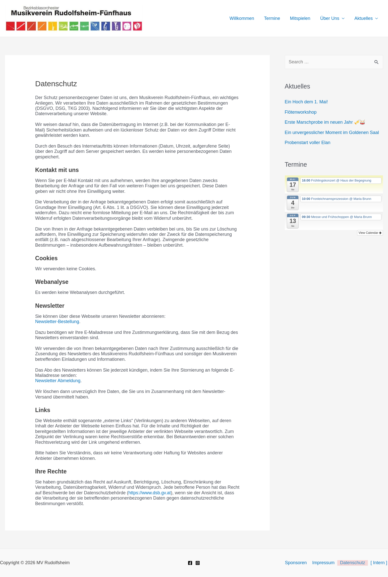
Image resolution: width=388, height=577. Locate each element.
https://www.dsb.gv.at (149, 492)
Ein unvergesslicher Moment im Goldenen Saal (332, 132)
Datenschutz (354, 562)
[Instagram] (197, 563)
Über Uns (331, 18)
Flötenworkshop (301, 112)
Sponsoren (299, 562)
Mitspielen (302, 18)
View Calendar (370, 233)
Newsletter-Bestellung (57, 321)
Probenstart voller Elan (307, 142)
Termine (275, 18)
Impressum (326, 562)
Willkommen (245, 18)
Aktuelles (364, 18)
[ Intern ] (379, 562)
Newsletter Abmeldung (57, 380)
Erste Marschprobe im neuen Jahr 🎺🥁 (325, 122)
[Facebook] (190, 563)
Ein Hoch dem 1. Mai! (306, 101)
